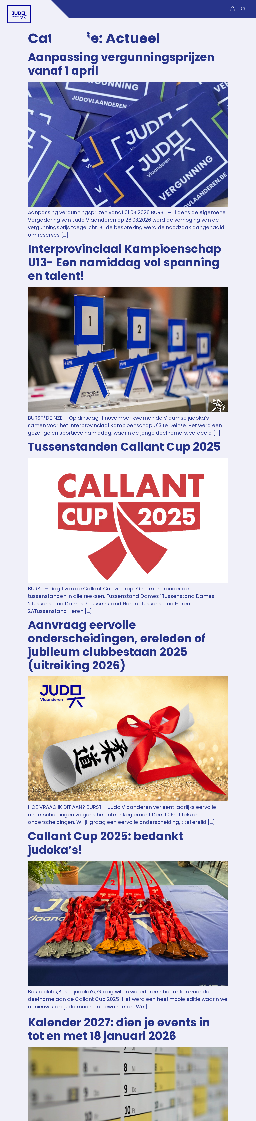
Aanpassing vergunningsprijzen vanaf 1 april (121, 64)
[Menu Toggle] (223, 9)
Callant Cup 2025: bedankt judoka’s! (105, 843)
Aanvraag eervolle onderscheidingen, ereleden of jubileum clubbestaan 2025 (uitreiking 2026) (117, 645)
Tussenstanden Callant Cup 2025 (124, 447)
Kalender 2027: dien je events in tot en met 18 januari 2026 (119, 1029)
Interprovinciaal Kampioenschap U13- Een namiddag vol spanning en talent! (124, 262)
